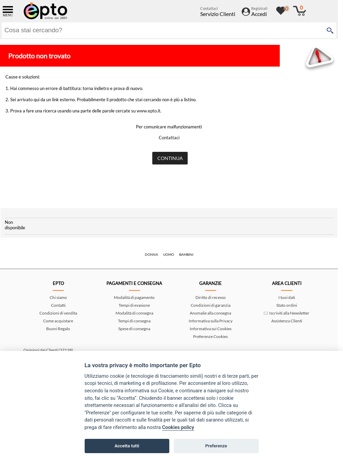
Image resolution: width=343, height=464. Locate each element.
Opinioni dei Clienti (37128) (48, 350)
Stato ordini (286, 305)
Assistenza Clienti (286, 321)
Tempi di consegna (134, 321)
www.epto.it (148, 110)
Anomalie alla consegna (210, 313)
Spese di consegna (134, 328)
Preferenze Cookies (210, 336)
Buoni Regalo (58, 328)
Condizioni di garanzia (210, 305)
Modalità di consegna (134, 313)
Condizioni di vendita (58, 313)
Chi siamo (58, 297)
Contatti (58, 305)
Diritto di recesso (210, 297)
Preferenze (216, 445)
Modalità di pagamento (134, 297)
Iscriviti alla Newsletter (286, 313)
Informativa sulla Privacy (211, 321)
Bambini (186, 254)
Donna (151, 254)
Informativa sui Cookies (210, 328)
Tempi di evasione (134, 305)
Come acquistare (58, 321)
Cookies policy (178, 427)
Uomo (168, 254)
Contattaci (169, 137)
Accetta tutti (127, 445)
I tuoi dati (286, 297)
